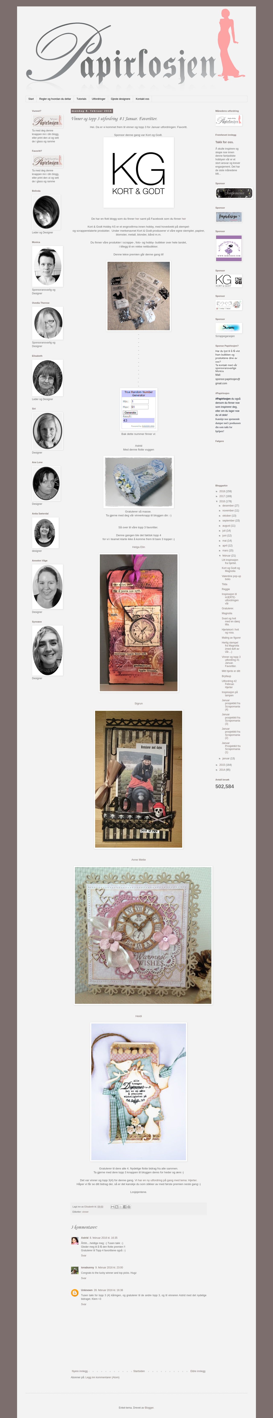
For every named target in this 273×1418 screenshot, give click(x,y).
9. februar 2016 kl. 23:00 (109, 1267)
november (228, 510)
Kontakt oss (142, 98)
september (228, 520)
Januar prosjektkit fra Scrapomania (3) (231, 719)
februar (226, 555)
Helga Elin (138, 547)
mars (225, 550)
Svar (83, 1255)
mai (224, 540)
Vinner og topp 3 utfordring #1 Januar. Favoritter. (231, 661)
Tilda (224, 584)
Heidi (138, 1016)
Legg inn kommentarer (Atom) (102, 1377)
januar (226, 758)
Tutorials (81, 98)
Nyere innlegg (80, 1371)
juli (224, 530)
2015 (222, 764)
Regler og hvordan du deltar (55, 98)
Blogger (149, 1407)
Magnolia (227, 613)
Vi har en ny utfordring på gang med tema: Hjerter (165, 1180)
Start (31, 98)
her (137, 218)
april (225, 545)
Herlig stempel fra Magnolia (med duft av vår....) (230, 647)
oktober (227, 515)
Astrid (85, 1237)
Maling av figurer (231, 637)
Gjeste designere (120, 98)
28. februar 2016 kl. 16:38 (108, 1290)
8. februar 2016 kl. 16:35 (104, 1237)
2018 (222, 491)
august (226, 525)
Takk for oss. (224, 142)
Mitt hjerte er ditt (231, 671)
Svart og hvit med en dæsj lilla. (231, 621)
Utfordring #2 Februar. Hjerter (229, 684)
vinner (85, 1211)
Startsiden (139, 1371)
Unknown (87, 1290)
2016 (222, 501)
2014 (222, 769)
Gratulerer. (228, 608)
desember (228, 505)
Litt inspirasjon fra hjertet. (230, 561)
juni (224, 535)
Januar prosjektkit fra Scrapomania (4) (231, 705)
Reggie (226, 589)
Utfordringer (98, 98)
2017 (222, 496)
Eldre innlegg (197, 1371)
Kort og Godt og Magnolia (231, 570)
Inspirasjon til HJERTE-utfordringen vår (230, 599)
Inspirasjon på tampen (230, 694)
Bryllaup (226, 676)
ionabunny (87, 1267)
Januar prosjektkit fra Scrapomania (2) (231, 733)
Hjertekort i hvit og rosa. (230, 631)
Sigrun (139, 703)
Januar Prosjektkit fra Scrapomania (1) (231, 748)
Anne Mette (138, 859)
